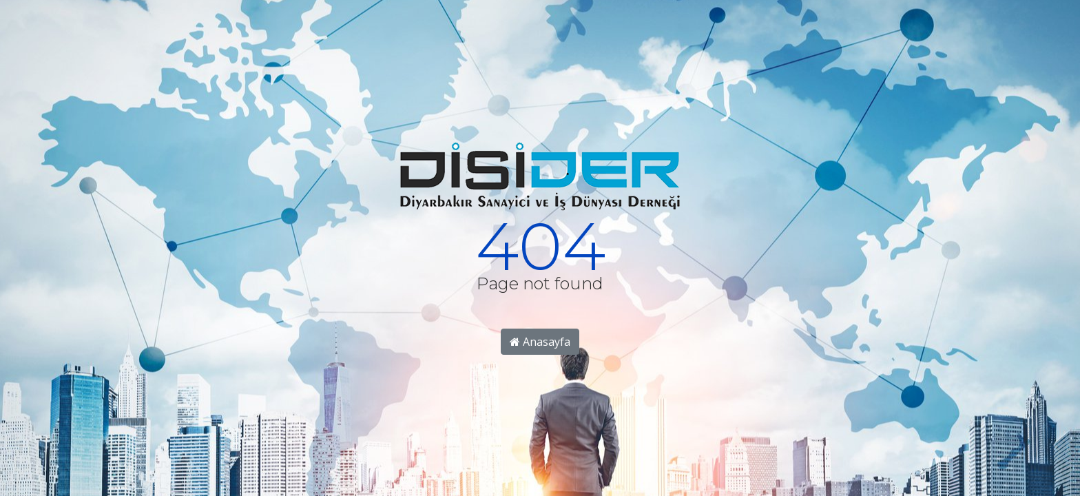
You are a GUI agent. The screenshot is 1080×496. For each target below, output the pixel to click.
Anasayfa (540, 341)
